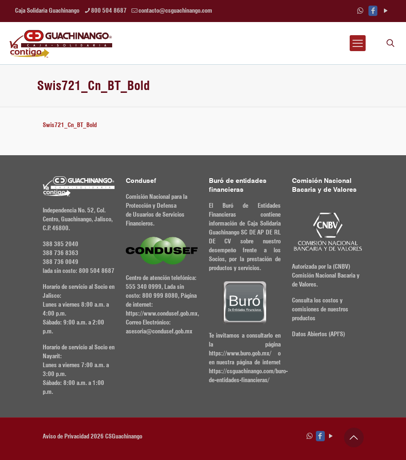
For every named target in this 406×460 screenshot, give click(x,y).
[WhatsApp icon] (360, 11)
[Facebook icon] (372, 11)
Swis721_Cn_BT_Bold (70, 124)
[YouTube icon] (385, 11)
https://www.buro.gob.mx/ (240, 353)
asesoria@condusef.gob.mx (159, 331)
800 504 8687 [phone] (109, 10)
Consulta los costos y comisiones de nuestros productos (320, 309)
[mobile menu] (358, 43)
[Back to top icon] (354, 437)
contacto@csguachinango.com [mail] (175, 10)
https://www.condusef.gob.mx (162, 313)
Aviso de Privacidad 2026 (73, 436)
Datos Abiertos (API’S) (318, 334)
